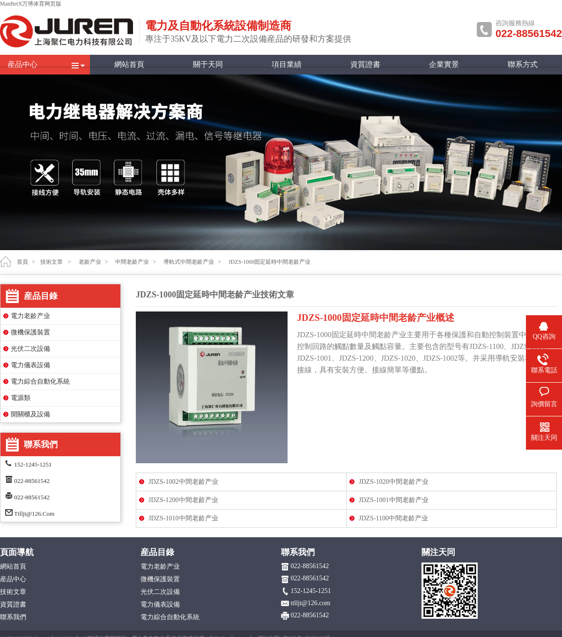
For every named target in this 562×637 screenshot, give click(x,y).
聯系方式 (523, 64)
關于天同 (208, 64)
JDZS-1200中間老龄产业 (183, 500)
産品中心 (22, 64)
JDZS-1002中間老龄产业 (183, 481)
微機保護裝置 (30, 332)
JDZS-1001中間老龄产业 (394, 500)
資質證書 (365, 64)
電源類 (20, 397)
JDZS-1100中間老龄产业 (393, 518)
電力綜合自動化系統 (40, 381)
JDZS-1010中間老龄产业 (183, 518)
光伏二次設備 (30, 348)
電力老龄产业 (30, 315)
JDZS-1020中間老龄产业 (394, 481)
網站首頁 (129, 64)
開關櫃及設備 (30, 414)
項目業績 (287, 64)
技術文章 (51, 262)
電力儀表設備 (30, 365)
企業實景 (444, 64)
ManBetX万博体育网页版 (30, 3)
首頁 (22, 262)
